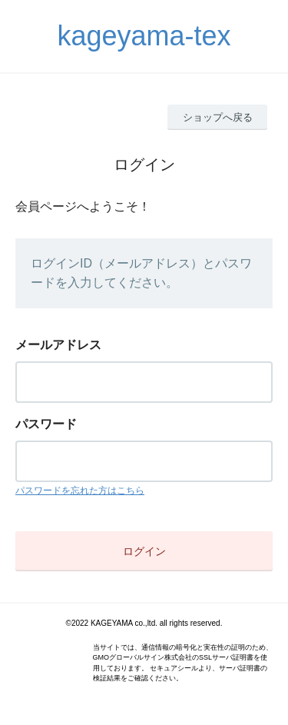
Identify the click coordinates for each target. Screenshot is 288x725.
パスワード (46, 424)
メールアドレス (58, 344)
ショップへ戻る (218, 117)
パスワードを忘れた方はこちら (79, 490)
